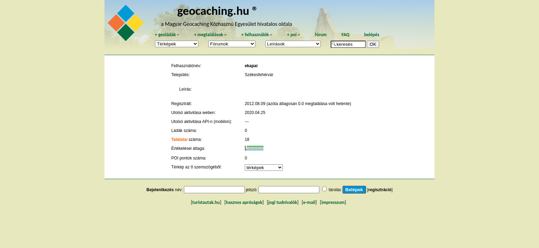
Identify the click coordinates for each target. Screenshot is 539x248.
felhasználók (257, 35)
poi (293, 35)
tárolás (335, 189)
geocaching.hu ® (217, 10)
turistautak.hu (206, 202)
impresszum (333, 202)
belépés (371, 35)
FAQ (345, 35)
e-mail (309, 202)
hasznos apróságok (244, 202)
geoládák (167, 35)
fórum (321, 35)
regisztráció (379, 189)
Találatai (179, 139)
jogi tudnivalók (282, 202)
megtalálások (210, 35)
